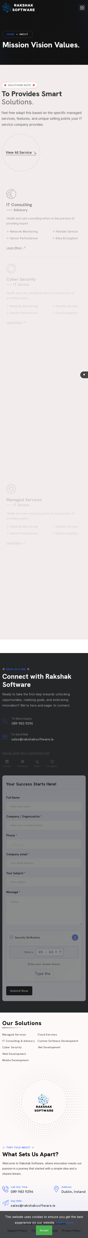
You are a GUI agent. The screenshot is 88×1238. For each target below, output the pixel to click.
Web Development (14, 1054)
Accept (44, 1230)
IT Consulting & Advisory (18, 1041)
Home (10, 34)
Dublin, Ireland (74, 1191)
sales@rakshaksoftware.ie (33, 1205)
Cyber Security (12, 1047)
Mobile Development (15, 1060)
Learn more (64, 1222)
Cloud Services (47, 1034)
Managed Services (14, 1034)
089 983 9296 (22, 1191)
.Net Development (49, 1047)
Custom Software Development (58, 1041)
